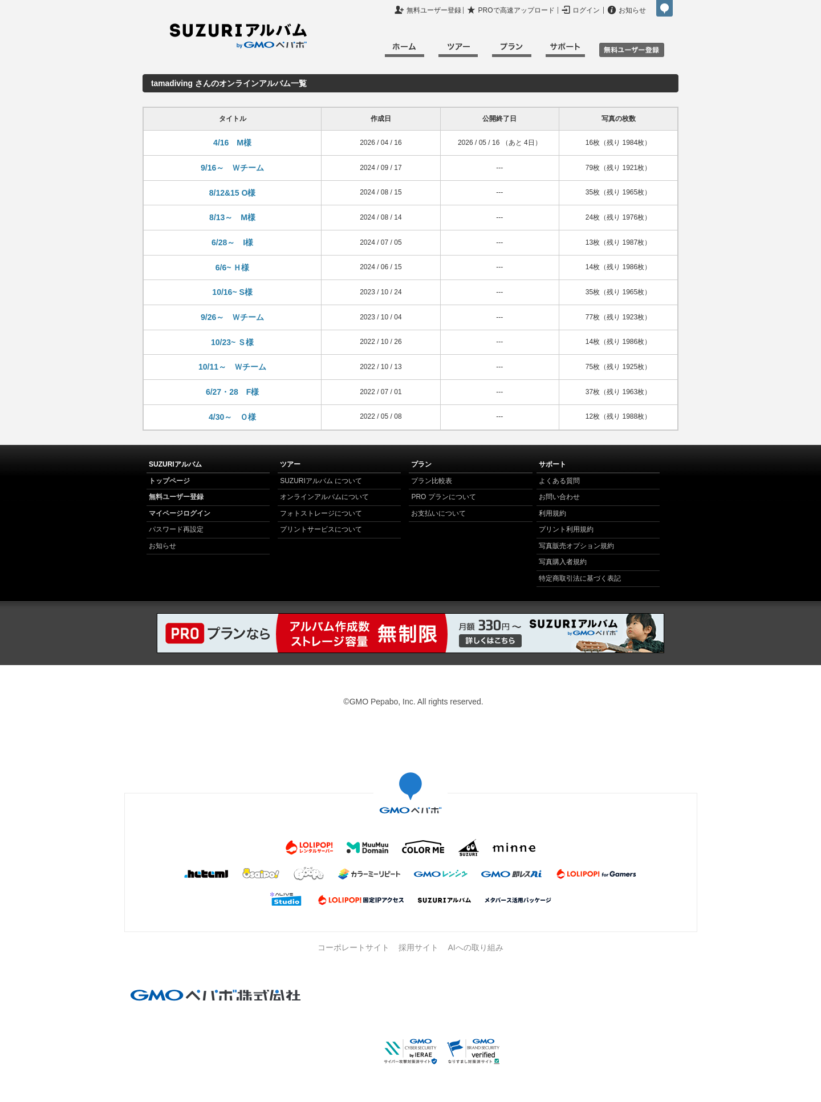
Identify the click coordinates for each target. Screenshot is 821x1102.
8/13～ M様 (232, 217)
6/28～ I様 (232, 242)
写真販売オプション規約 (576, 546)
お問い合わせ (559, 497)
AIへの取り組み (475, 947)
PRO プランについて (443, 497)
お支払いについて (438, 513)
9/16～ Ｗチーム (232, 167)
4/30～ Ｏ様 (232, 417)
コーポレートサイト (353, 947)
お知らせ (632, 10)
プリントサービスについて (321, 529)
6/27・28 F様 (232, 391)
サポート (565, 51)
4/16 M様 (232, 142)
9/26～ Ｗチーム (232, 317)
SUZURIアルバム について (321, 481)
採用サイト (418, 947)
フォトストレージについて (321, 513)
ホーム (404, 51)
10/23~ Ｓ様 (232, 342)
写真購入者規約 (563, 562)
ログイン (586, 10)
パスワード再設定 (176, 529)
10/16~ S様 (232, 292)
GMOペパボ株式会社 (664, 8)
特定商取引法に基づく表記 (580, 578)
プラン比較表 (431, 481)
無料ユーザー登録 (434, 10)
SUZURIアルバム (238, 36)
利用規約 (552, 513)
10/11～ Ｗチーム (232, 366)
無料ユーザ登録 (631, 50)
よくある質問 (559, 481)
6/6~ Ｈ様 (233, 267)
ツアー (458, 51)
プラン (511, 51)
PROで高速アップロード (516, 10)
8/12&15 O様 (232, 192)
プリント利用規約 (566, 529)
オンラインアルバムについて (324, 497)
